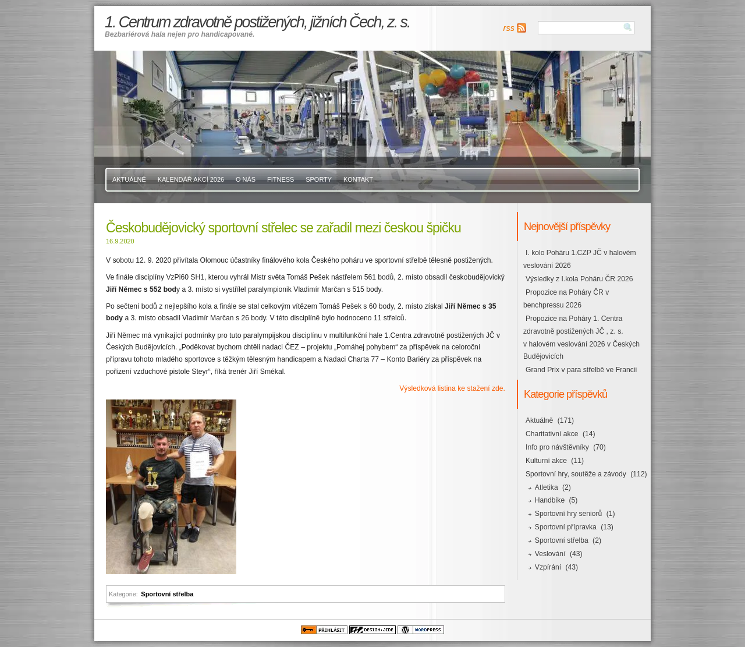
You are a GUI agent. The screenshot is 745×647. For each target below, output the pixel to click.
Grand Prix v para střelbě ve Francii (581, 370)
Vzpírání (548, 567)
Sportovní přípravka (566, 527)
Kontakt (358, 179)
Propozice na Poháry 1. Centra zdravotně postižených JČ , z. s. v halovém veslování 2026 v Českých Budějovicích (581, 337)
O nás (246, 179)
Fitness (280, 179)
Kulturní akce (546, 461)
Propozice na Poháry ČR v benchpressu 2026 (566, 298)
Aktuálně (129, 179)
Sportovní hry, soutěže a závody (576, 474)
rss (509, 28)
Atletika (546, 487)
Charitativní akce (552, 434)
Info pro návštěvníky (557, 447)
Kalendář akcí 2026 (191, 179)
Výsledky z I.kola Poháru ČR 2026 (579, 279)
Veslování (550, 554)
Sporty (319, 179)
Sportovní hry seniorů (568, 514)
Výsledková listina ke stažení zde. (452, 388)
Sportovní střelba (167, 594)
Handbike (550, 500)
